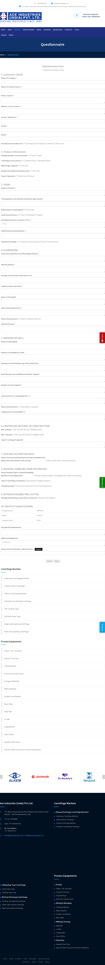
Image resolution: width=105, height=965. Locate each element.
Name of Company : (9, 78)
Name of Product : (8, 188)
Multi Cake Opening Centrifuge (16, 631)
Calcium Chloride (28, 30)
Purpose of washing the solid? (12, 352)
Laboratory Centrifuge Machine (16, 578)
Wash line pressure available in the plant (20, 374)
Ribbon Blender (10, 689)
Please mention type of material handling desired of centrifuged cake (17, 474)
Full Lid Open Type (11, 609)
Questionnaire (57, 30)
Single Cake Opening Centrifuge (16, 624)
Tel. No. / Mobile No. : (9, 117)
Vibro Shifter (9, 734)
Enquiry (3, 35)
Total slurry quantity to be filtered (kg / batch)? (20, 254)
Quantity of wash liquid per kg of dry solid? (19, 363)
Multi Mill (7, 711)
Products (17, 30)
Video (25, 959)
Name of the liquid (8, 297)
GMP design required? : (10, 166)
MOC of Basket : (7, 435)
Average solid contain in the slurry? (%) (16, 275)
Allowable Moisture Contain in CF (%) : (16, 220)
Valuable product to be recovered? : (15, 155)
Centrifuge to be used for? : (12, 161)
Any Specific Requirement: (11, 527)
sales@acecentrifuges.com (61, 3)
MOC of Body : (6, 430)
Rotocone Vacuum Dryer (13, 673)
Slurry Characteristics (10, 319)
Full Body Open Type (12, 616)
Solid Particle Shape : (9, 242)
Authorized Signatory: (9, 538)
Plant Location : (7, 96)
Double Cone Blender (12, 696)
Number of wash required (11, 385)
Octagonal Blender (11, 681)
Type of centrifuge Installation (13, 481)
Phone (102, 627)
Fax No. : (4, 126)
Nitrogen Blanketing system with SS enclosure (19, 498)
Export (11, 35)
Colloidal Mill (9, 727)
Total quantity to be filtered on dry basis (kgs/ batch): (22, 199)
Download (47, 30)
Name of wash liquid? (9, 342)
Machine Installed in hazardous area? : (16, 171)
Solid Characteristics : (10, 215)
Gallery (39, 30)
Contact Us (68, 30)
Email (3, 135)
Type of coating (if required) (12, 440)
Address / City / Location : (11, 106)
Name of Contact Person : (11, 87)
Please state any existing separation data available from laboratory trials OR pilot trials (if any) (23, 459)
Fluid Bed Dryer (10, 666)
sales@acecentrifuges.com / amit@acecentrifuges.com (24, 835)
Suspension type (7, 486)
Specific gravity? (8, 264)
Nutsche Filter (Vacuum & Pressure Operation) (22, 749)
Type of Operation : (9, 176)
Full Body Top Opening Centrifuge (17, 601)
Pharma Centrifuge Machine (15, 593)
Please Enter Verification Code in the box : (17, 549)
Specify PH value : (8, 324)
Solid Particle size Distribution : (13, 231)
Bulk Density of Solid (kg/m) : (13, 209)
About (10, 30)
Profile (11, 959)
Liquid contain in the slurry (11, 286)
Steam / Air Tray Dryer (13, 651)
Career (77, 30)
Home (3, 30)
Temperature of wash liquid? (13, 412)
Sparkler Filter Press (12, 742)
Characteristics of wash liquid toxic (16, 396)
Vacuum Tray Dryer (11, 658)
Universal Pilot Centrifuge (14, 586)
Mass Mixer (8, 704)
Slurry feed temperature (11, 308)
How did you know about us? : (13, 143)
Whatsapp (102, 482)
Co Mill (7, 719)
